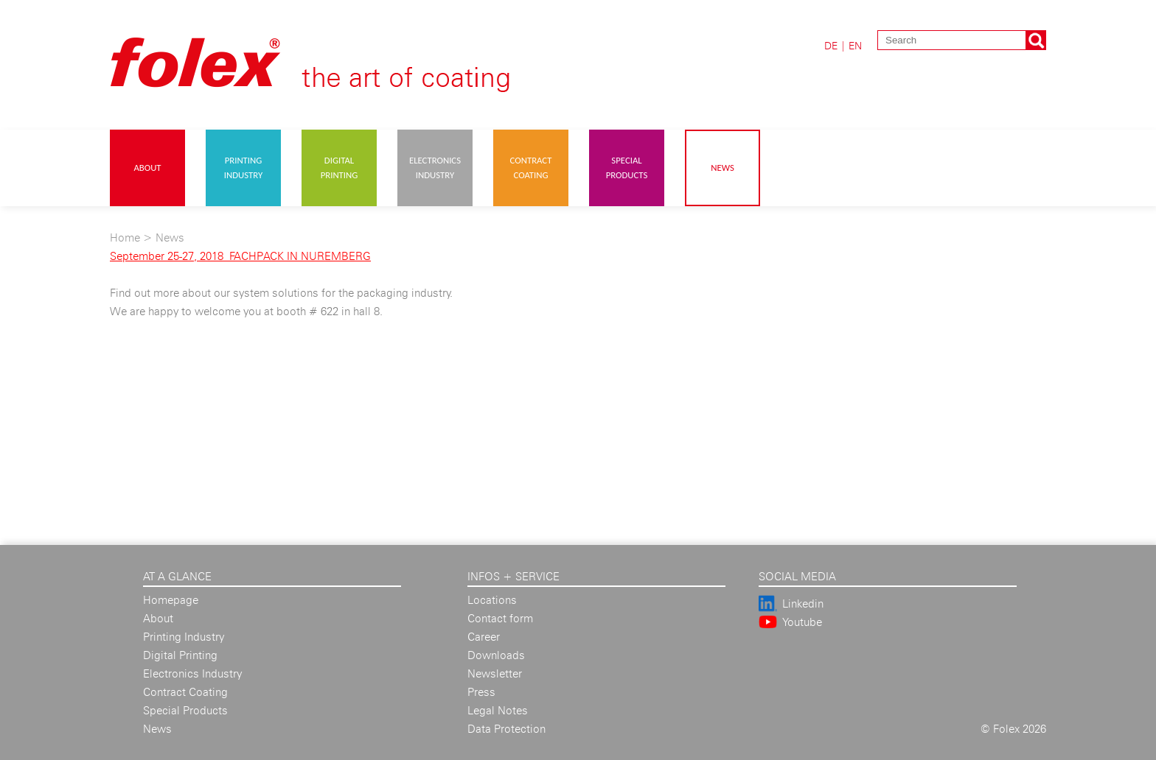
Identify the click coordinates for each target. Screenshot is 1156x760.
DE (831, 45)
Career (483, 637)
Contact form (500, 618)
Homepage (170, 600)
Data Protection (506, 729)
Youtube (802, 622)
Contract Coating (531, 167)
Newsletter (494, 673)
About (147, 167)
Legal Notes (497, 710)
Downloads (496, 655)
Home (125, 237)
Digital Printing (339, 167)
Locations (492, 600)
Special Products (627, 167)
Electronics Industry (435, 167)
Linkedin (803, 604)
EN (855, 45)
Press (481, 692)
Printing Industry (243, 167)
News (722, 167)
